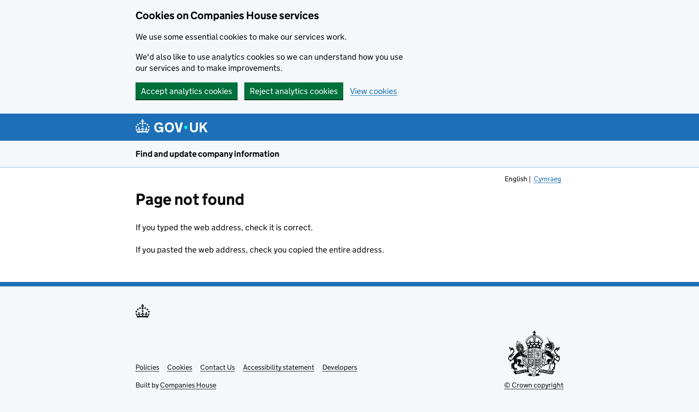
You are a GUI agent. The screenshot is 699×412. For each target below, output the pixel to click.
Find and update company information (208, 154)
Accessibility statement (278, 367)
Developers (339, 367)
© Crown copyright (533, 385)
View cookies (373, 91)
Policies (147, 367)
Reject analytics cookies (294, 91)
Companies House (188, 385)
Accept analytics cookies (186, 91)
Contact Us (217, 367)
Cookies (179, 367)
